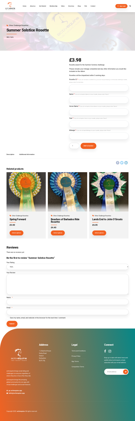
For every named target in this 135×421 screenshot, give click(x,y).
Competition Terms (78, 366)
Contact (93, 6)
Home (24, 6)
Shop (79, 6)
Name (89, 94)
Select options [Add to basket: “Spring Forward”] (16, 233)
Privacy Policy (76, 356)
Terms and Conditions (79, 351)
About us (32, 6)
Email (9, 308)
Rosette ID (98, 80)
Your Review (11, 273)
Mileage (90, 130)
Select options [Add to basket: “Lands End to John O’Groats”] (99, 233)
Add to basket (88, 146)
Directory (71, 6)
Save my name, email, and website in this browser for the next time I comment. (38, 318)
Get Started (42, 6)
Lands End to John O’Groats (107, 219)
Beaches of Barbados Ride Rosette (65, 220)
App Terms (75, 361)
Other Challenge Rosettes (18, 25)
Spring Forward (18, 219)
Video (63, 6)
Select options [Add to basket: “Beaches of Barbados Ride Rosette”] (57, 233)
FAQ (85, 6)
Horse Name (93, 106)
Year (88, 118)
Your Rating (10, 262)
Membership (53, 6)
